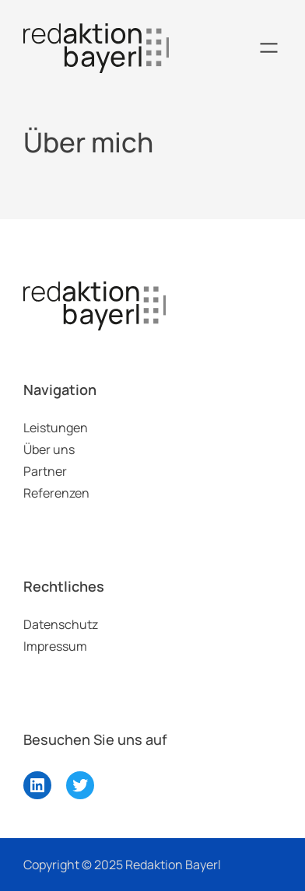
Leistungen (55, 427)
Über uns (49, 449)
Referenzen (56, 492)
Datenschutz (60, 624)
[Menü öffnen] (269, 48)
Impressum (55, 646)
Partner (45, 471)
